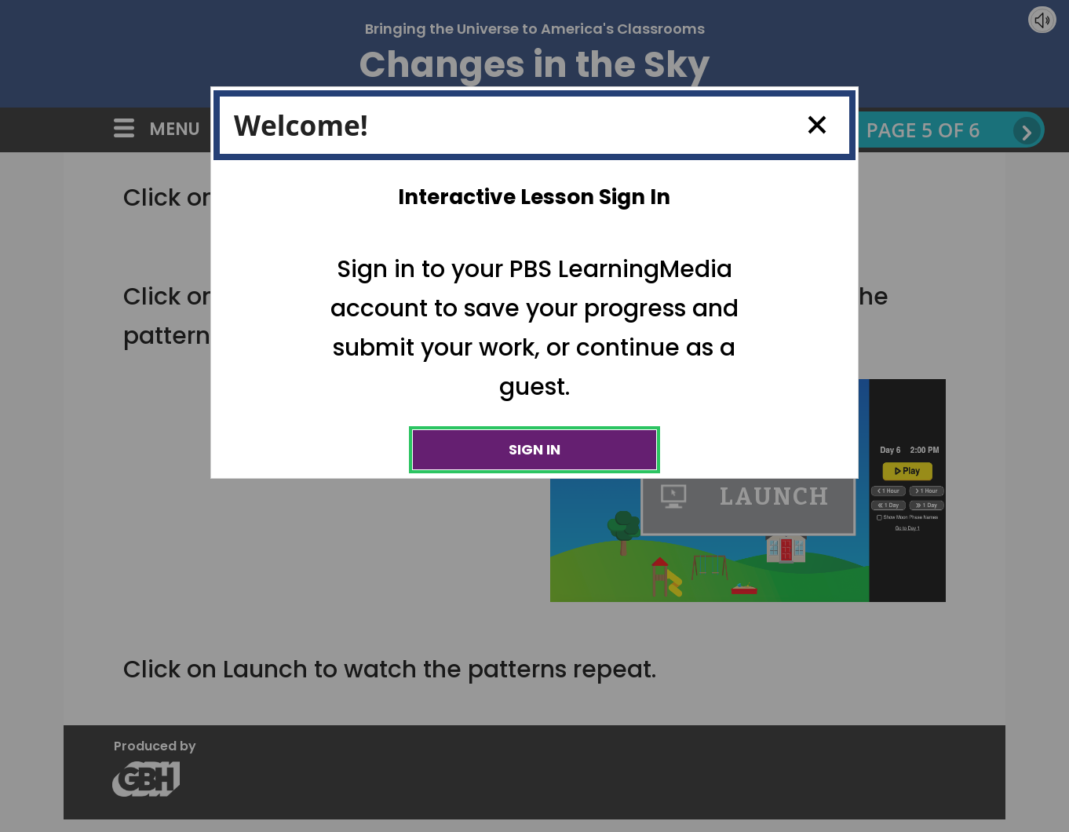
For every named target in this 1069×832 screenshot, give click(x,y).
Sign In (534, 449)
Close (811, 124)
